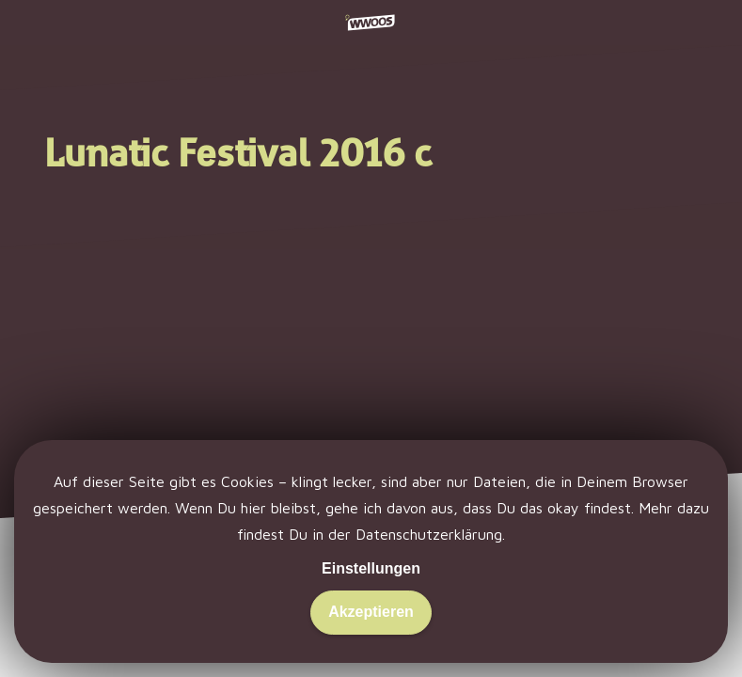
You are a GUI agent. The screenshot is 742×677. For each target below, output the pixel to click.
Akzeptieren (371, 612)
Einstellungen (371, 568)
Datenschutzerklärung (428, 534)
